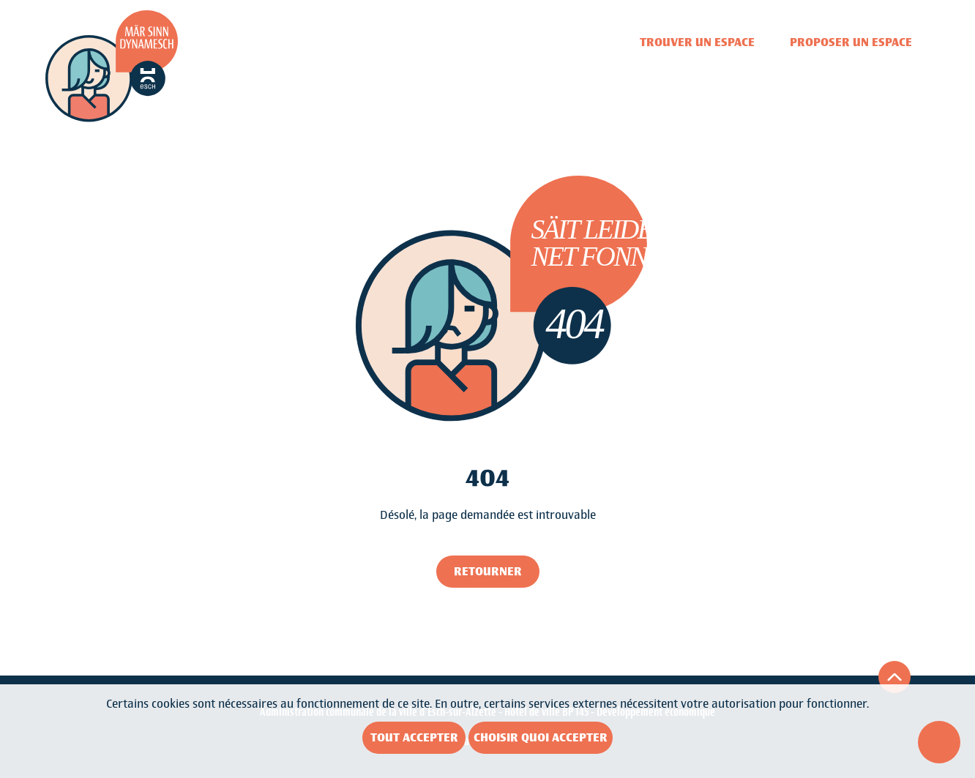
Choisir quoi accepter (541, 737)
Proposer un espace (851, 42)
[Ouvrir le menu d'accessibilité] (939, 742)
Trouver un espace (697, 42)
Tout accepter (414, 737)
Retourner (488, 571)
